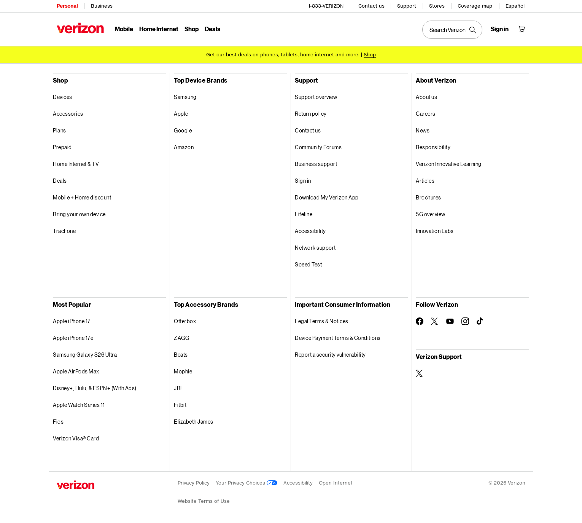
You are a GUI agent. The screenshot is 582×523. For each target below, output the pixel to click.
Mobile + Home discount (82, 197)
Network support (315, 247)
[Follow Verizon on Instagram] (465, 321)
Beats (181, 354)
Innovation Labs (435, 230)
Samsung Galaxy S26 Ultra (85, 354)
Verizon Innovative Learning (449, 163)
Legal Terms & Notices (321, 320)
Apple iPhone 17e (73, 337)
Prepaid (62, 147)
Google (183, 130)
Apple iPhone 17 (72, 320)
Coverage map (475, 6)
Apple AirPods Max (76, 371)
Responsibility (433, 147)
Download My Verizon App (327, 197)
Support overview (316, 96)
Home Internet (158, 28)
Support (406, 6)
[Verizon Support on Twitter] (419, 373)
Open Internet (336, 482)
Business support (316, 163)
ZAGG (181, 337)
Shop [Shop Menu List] (191, 28)
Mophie (183, 371)
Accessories (68, 113)
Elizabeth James (193, 421)
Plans (59, 130)
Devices (62, 96)
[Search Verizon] (452, 30)
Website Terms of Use (204, 501)
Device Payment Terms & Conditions (338, 337)
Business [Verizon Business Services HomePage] (102, 6)
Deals (60, 180)
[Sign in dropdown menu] (500, 29)
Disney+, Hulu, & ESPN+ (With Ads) (95, 387)
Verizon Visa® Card (76, 438)
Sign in (303, 180)
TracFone (64, 230)
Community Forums (318, 147)
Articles (425, 180)
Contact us (371, 6)
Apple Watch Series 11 (79, 404)
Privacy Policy (194, 482)
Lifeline (303, 213)
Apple (181, 113)
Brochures (428, 197)
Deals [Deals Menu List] (212, 28)
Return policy (311, 113)
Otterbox (185, 320)
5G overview (430, 213)
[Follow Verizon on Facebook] (419, 321)
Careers (426, 113)
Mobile (124, 28)
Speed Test (308, 264)
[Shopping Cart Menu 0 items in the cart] (521, 29)
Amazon (184, 147)
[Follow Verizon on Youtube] (450, 321)
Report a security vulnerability (330, 354)
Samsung (185, 96)
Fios (58, 421)
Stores (437, 6)
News (422, 130)
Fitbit (180, 404)
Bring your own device (79, 213)
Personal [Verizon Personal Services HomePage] (67, 6)
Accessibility (310, 230)
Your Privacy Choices (246, 482)
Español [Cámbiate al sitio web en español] (515, 6)
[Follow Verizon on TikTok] (480, 321)
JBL (179, 387)
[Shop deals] (370, 54)
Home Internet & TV (76, 163)
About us (426, 96)
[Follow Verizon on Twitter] (435, 321)
